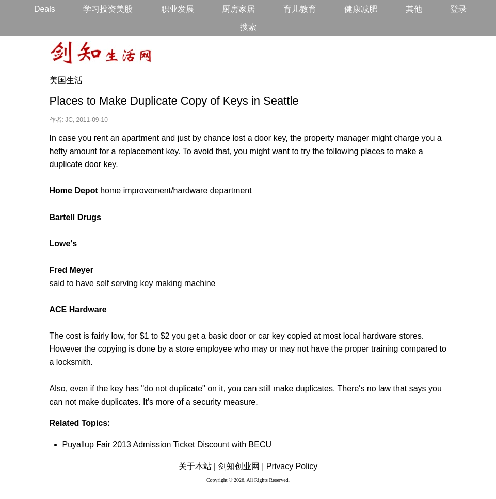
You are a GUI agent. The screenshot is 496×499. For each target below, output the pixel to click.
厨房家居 (238, 9)
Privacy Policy (292, 466)
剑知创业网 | (241, 466)
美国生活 (66, 80)
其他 (414, 9)
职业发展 (177, 9)
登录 (458, 9)
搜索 (248, 27)
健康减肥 (360, 9)
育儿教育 (299, 9)
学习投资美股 (108, 9)
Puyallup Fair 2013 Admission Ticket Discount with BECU (167, 444)
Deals (44, 9)
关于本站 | (197, 466)
